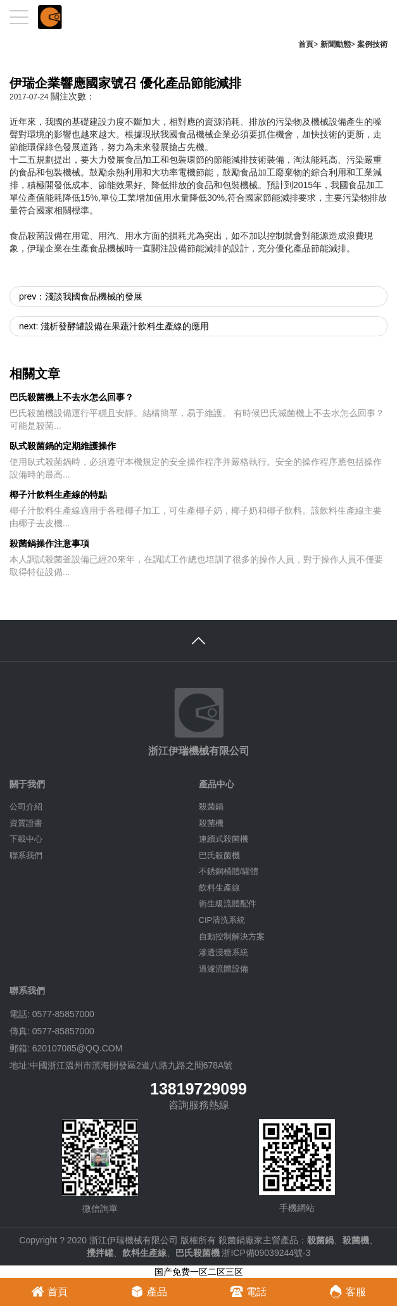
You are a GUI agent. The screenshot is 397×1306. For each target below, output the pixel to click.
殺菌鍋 (211, 806)
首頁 (305, 44)
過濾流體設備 (223, 968)
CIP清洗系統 (222, 920)
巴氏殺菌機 (219, 855)
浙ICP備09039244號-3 (266, 1253)
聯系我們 (25, 855)
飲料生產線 (219, 887)
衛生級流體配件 (227, 903)
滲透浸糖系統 (223, 952)
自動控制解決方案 (232, 936)
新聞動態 (335, 44)
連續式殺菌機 (223, 839)
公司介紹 (25, 806)
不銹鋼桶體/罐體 (229, 871)
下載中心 (25, 839)
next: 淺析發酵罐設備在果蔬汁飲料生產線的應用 (114, 326)
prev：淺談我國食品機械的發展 (80, 296)
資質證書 (25, 823)
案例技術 (372, 44)
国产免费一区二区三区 (198, 1272)
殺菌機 (211, 823)
